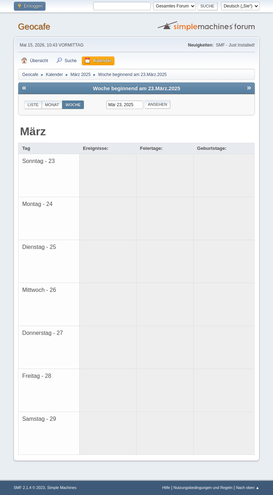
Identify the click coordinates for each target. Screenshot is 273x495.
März (33, 131)
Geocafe (34, 26)
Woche (73, 105)
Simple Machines (61, 487)
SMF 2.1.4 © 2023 (29, 487)
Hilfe (166, 487)
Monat (52, 105)
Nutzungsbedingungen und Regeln (202, 487)
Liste (32, 105)
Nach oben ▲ (247, 487)
